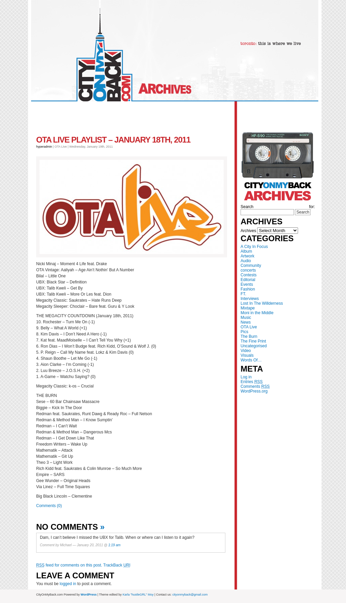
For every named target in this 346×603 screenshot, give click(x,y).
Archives (248, 230)
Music (246, 317)
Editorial (248, 279)
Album (246, 251)
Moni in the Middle (257, 312)
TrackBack (116, 565)
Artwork (247, 256)
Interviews (250, 298)
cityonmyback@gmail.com (190, 594)
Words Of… (251, 360)
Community (251, 265)
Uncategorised (254, 346)
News (246, 322)
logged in (68, 583)
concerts (248, 270)
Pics (244, 331)
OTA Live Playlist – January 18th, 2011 (113, 139)
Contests (248, 275)
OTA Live (249, 327)
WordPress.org (254, 391)
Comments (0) (49, 505)
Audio (246, 260)
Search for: (278, 206)
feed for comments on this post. (69, 565)
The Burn (249, 336)
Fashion (248, 289)
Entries (252, 381)
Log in (246, 377)
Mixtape (248, 308)
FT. (243, 294)
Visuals (247, 355)
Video (246, 350)
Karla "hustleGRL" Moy (138, 594)
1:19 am (114, 545)
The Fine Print (253, 341)
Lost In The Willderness (262, 303)
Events (247, 284)
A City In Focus (254, 246)
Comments (255, 386)
